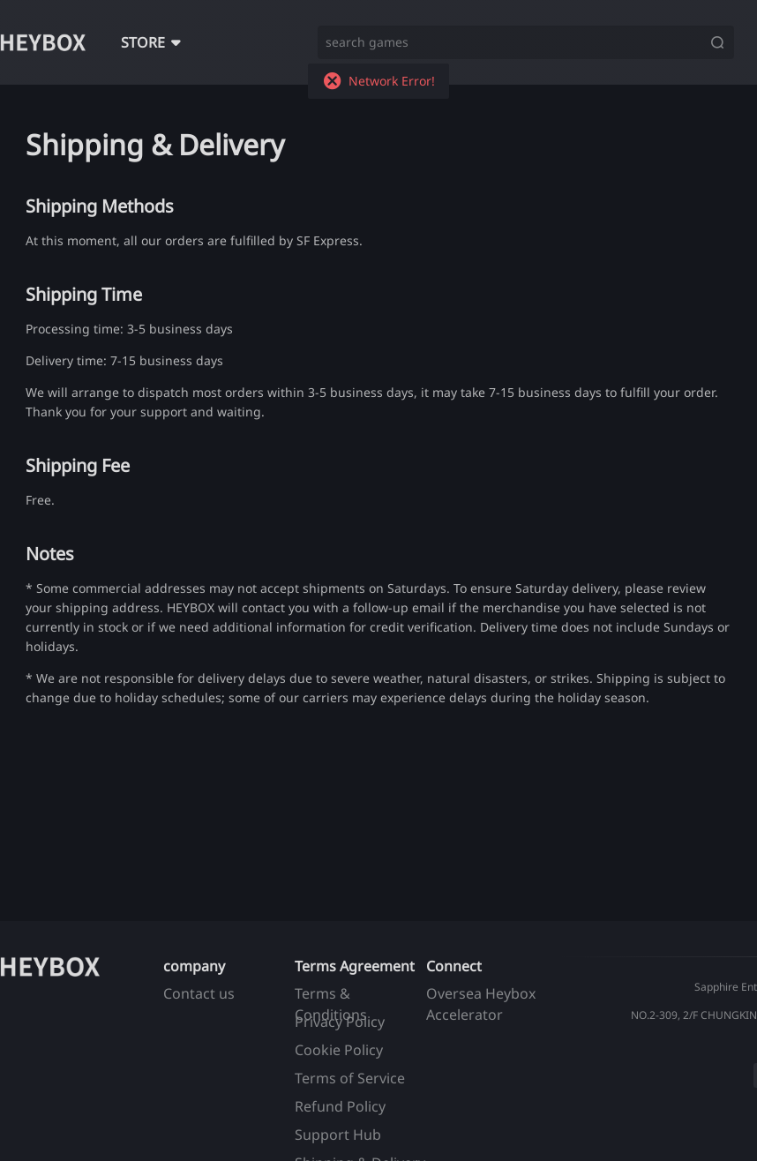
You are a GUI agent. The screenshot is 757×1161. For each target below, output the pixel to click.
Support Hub (338, 1134)
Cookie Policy (339, 1050)
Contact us (199, 993)
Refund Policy (340, 1106)
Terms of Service (350, 1078)
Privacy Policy (340, 1021)
